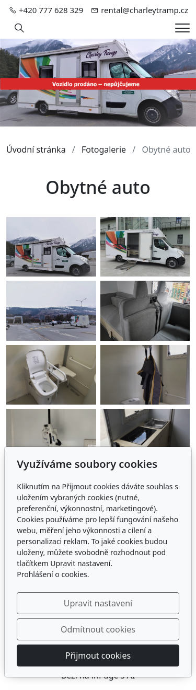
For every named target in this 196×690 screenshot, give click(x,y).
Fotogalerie (104, 149)
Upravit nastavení (98, 603)
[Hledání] (19, 28)
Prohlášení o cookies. (53, 574)
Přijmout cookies (98, 655)
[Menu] (182, 28)
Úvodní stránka (36, 149)
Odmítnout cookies (98, 629)
